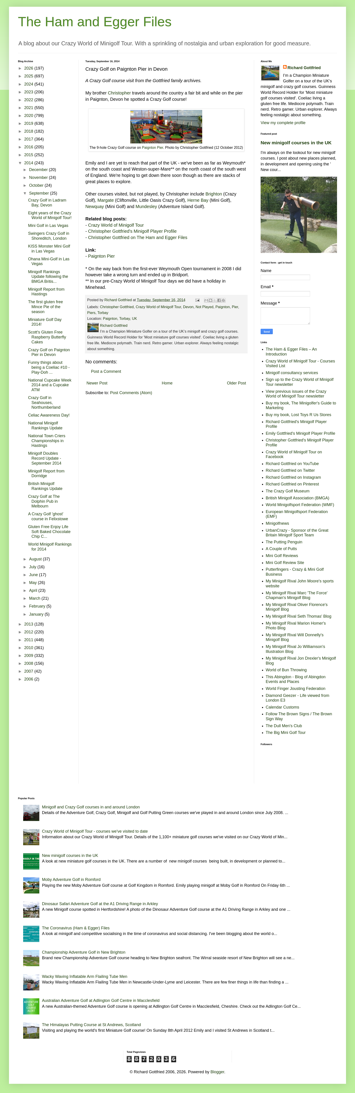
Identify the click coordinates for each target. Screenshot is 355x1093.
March (35, 598)
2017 (29, 139)
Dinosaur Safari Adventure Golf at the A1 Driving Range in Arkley (100, 904)
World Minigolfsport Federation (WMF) (300, 505)
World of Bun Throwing (286, 670)
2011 (29, 640)
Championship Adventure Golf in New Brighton (83, 952)
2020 (29, 115)
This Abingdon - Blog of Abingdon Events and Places (296, 679)
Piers (91, 313)
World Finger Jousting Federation (296, 688)
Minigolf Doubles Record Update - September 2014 (44, 458)
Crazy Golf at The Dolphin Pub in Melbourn (44, 501)
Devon (188, 307)
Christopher (119, 92)
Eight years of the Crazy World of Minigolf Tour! (49, 215)
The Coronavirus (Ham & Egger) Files (76, 928)
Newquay (94, 206)
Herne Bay (197, 200)
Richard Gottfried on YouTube (292, 463)
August (36, 559)
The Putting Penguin (284, 542)
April (33, 590)
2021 (29, 107)
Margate (106, 200)
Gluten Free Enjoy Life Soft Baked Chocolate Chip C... (49, 532)
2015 (29, 155)
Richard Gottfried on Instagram (293, 477)
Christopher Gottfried (117, 307)
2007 (29, 671)
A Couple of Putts (281, 548)
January (36, 614)
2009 (29, 655)
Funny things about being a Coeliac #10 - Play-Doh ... (49, 367)
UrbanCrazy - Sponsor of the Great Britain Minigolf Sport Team (297, 533)
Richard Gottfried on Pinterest (292, 484)
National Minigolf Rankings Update (45, 425)
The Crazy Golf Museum (288, 491)
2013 (29, 624)
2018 (29, 131)
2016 (29, 147)
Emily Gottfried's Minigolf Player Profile (300, 433)
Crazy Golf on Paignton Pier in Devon (49, 352)
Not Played (204, 307)
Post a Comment (106, 371)
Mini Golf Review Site (285, 562)
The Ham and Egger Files (95, 21)
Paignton (222, 307)
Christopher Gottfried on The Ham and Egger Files (137, 237)
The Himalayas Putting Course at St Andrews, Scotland (91, 1025)
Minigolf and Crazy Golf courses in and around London (91, 807)
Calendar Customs (282, 707)
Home (167, 383)
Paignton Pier (152, 147)
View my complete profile (283, 123)
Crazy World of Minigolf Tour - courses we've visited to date (95, 831)
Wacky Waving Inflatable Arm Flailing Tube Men (84, 976)
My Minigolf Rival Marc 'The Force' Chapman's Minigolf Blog (297, 595)
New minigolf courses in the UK (296, 142)
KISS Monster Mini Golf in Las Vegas (49, 248)
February (37, 606)
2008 (29, 663)
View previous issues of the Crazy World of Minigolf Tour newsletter (296, 394)
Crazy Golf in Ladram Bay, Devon (47, 202)
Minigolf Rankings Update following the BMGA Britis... (48, 277)
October (36, 185)
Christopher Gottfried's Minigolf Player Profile (132, 231)
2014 (29, 163)
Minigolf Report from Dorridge (46, 473)
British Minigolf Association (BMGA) (297, 498)
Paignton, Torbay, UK (120, 318)
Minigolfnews (277, 523)
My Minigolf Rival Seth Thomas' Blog (298, 616)
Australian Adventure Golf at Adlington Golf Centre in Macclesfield (101, 1000)
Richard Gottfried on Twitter (290, 470)
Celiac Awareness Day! (49, 415)
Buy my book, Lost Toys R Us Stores (298, 415)
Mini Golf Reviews (282, 555)
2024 (29, 84)
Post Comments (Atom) (131, 393)
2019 (29, 123)
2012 (29, 632)
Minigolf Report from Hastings (46, 291)
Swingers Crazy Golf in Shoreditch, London (48, 236)
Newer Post (97, 383)
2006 (29, 679)
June (34, 575)
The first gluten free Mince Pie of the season (45, 307)
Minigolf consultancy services (292, 373)
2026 (29, 68)
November (39, 177)
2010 (29, 647)
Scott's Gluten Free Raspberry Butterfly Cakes (47, 337)
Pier (235, 307)
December (39, 169)
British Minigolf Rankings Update (45, 486)
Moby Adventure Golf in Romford (71, 879)
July (33, 567)
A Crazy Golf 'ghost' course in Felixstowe (48, 516)
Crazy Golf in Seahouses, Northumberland (44, 402)
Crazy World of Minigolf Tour (116, 225)
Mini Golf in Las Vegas (48, 225)
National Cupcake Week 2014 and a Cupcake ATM (49, 385)
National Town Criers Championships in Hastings (46, 441)
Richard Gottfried (304, 68)
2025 (29, 76)
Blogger (217, 1072)
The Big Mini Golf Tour (286, 732)
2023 (29, 92)
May (33, 582)
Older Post (236, 383)
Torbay (103, 313)
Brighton (213, 193)
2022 (29, 100)
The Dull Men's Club (284, 726)
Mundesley (146, 206)
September (39, 193)
